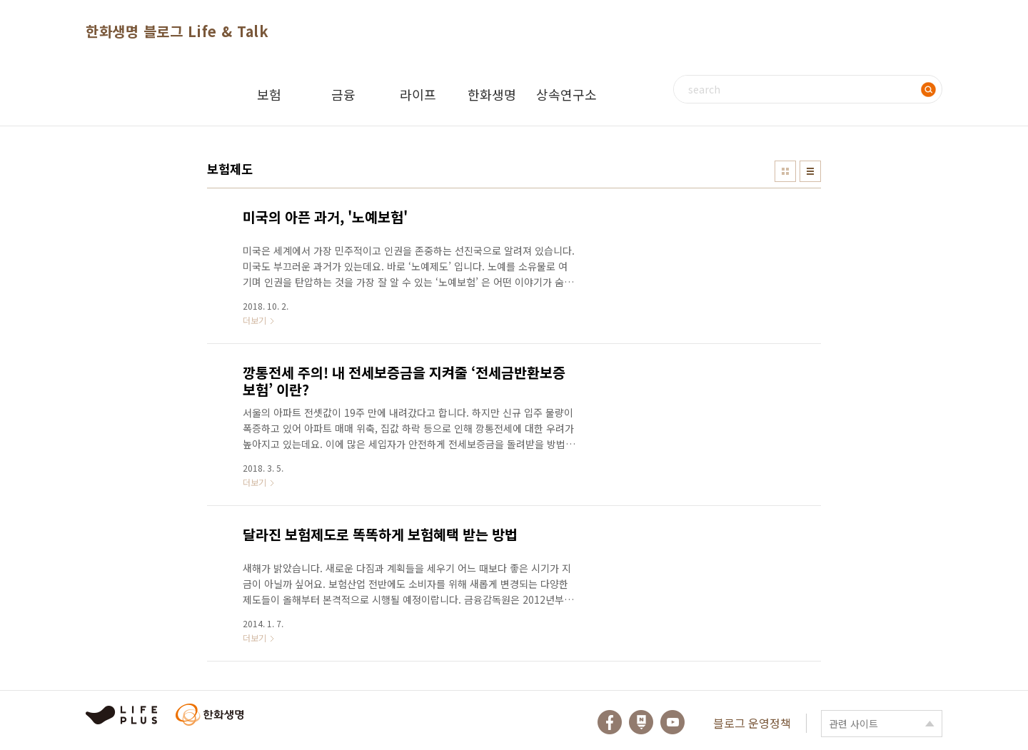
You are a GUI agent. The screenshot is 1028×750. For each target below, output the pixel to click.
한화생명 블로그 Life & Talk (177, 31)
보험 (269, 94)
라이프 (418, 94)
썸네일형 (785, 171)
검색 (928, 89)
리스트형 (810, 171)
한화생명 (492, 94)
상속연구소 (566, 94)
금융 (343, 94)
